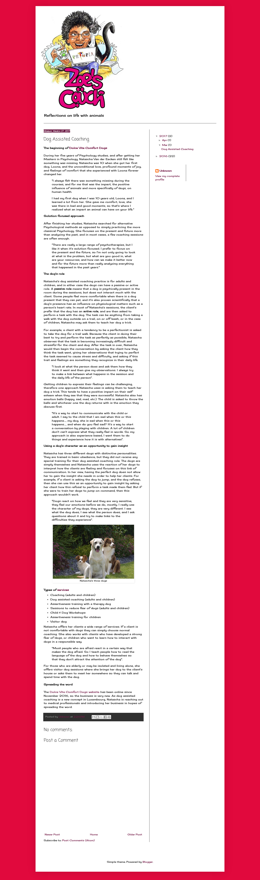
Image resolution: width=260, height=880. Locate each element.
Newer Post (52, 834)
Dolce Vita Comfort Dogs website (74, 692)
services (63, 589)
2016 (163, 156)
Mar (165, 144)
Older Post (135, 834)
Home (94, 834)
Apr (165, 140)
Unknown (165, 170)
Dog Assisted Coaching (177, 149)
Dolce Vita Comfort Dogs (88, 148)
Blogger (148, 861)
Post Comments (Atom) (78, 840)
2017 (163, 136)
